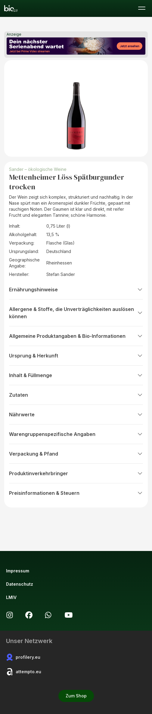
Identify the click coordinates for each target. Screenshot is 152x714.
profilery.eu (23, 657)
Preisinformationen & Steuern (76, 493)
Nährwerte (76, 414)
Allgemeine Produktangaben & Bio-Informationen (76, 336)
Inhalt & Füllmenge (76, 375)
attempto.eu (23, 671)
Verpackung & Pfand (76, 454)
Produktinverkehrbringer (76, 473)
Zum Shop (76, 695)
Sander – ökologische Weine (38, 169)
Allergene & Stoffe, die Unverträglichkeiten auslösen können (76, 312)
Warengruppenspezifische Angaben (76, 434)
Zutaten (76, 395)
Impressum (17, 570)
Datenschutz (19, 584)
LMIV (11, 597)
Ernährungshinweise (76, 290)
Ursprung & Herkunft (76, 356)
